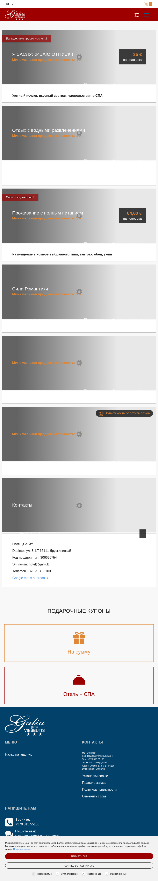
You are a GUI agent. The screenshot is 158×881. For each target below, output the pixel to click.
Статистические (67, 874)
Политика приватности (99, 789)
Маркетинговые (116, 874)
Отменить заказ (94, 796)
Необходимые (42, 874)
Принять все (79, 856)
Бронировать (127, 85)
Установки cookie (95, 776)
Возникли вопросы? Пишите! (37, 836)
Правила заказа (94, 782)
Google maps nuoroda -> (30, 578)
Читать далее (21, 849)
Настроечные (92, 874)
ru (9, 4)
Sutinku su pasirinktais (79, 866)
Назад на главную (19, 754)
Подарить (94, 85)
